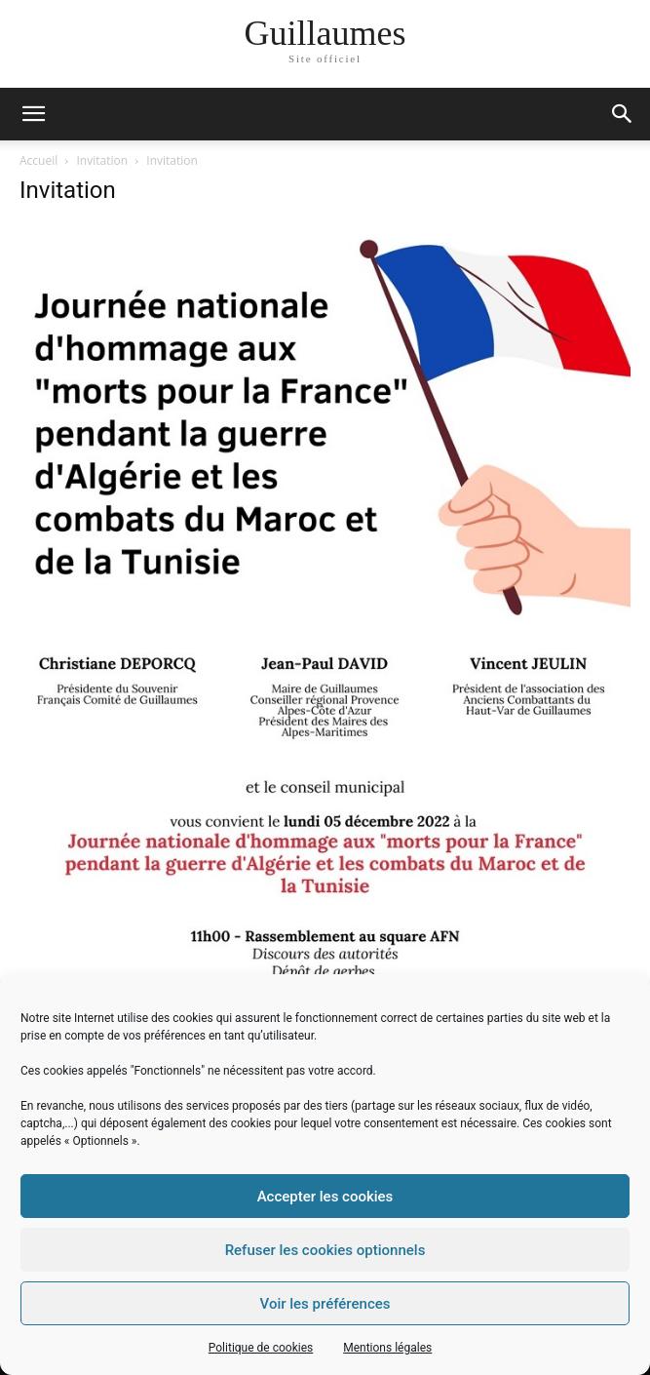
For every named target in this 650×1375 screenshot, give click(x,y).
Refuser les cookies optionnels (325, 1250)
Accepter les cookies (325, 1196)
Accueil (38, 160)
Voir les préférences (325, 1304)
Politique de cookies (261, 1348)
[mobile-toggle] (33, 114)
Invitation (103, 160)
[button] (622, 114)
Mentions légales (387, 1348)
